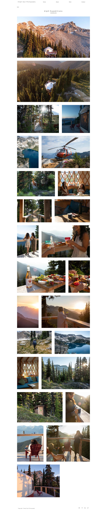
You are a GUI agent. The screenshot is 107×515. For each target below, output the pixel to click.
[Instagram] (79, 508)
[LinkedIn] (85, 508)
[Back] (22, 7)
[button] (70, 2)
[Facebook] (82, 508)
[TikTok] (88, 508)
